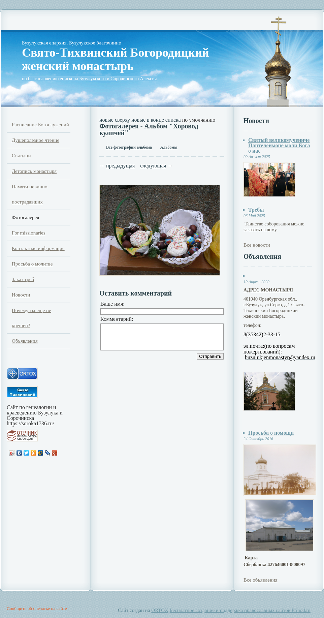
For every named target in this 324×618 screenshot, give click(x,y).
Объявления (25, 341)
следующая (153, 165)
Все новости (257, 245)
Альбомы (168, 147)
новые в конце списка (156, 120)
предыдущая (120, 165)
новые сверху (114, 120)
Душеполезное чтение (35, 140)
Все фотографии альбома (129, 147)
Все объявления (261, 580)
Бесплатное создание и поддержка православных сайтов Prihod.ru (240, 610)
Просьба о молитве (32, 264)
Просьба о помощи (271, 433)
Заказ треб (23, 279)
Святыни (21, 155)
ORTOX (159, 610)
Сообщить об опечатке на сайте (37, 608)
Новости (21, 295)
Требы (256, 210)
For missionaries (28, 233)
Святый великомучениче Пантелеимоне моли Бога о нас (279, 145)
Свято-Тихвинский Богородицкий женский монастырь (115, 59)
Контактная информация (38, 248)
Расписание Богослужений (40, 124)
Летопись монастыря (34, 171)
